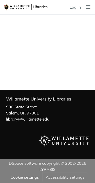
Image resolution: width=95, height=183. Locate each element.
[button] (32, 7)
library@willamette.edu (27, 119)
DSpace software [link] (25, 163)
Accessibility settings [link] (65, 177)
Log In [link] (75, 7)
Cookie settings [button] (24, 177)
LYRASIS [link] (47, 169)
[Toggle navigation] (88, 7)
